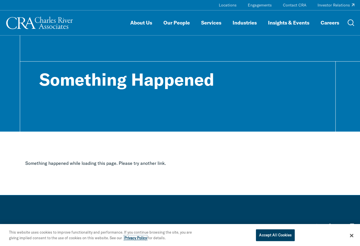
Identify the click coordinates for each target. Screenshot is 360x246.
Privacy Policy (135, 239)
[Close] (351, 237)
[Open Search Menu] (351, 22)
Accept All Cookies (275, 236)
